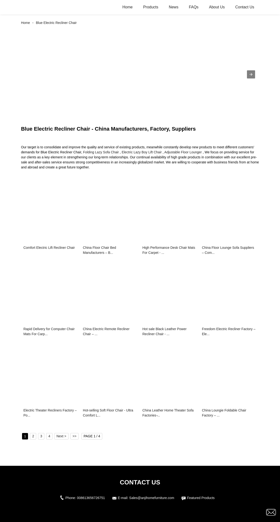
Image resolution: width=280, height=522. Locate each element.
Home (127, 7)
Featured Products (201, 498)
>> (74, 436)
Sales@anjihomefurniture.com (151, 498)
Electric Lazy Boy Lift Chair (142, 152)
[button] (251, 74)
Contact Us (244, 7)
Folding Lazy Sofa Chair (101, 152)
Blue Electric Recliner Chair (56, 23)
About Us (217, 7)
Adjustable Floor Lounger (183, 152)
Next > (61, 436)
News (173, 7)
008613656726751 (91, 498)
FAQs (194, 7)
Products (150, 7)
